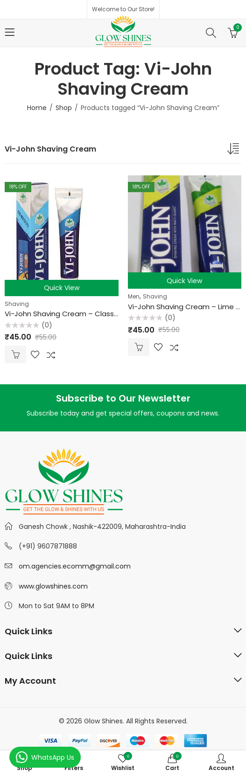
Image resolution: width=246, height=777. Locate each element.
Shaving (17, 304)
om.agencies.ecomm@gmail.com (75, 566)
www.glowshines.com (53, 586)
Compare (51, 354)
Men (134, 296)
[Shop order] (234, 150)
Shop (64, 107)
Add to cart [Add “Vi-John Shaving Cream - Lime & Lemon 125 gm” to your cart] (138, 347)
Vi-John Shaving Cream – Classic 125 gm (75, 314)
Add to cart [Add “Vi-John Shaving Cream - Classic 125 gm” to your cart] (15, 354)
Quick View (61, 287)
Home (37, 107)
